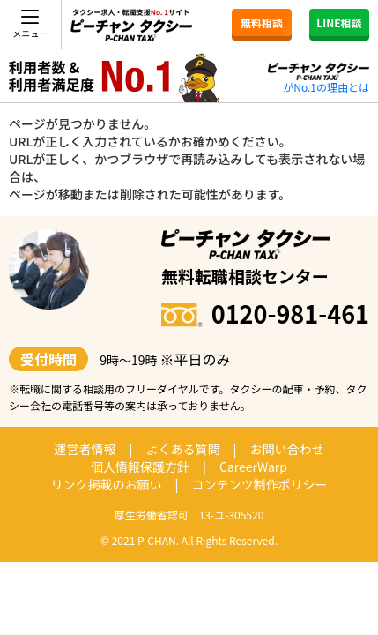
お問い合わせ (286, 449)
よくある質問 (183, 449)
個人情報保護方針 (140, 466)
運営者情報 (85, 449)
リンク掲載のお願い (106, 484)
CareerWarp (253, 466)
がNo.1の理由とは (326, 86)
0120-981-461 (265, 313)
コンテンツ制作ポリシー (259, 484)
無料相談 (262, 22)
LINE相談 (338, 22)
